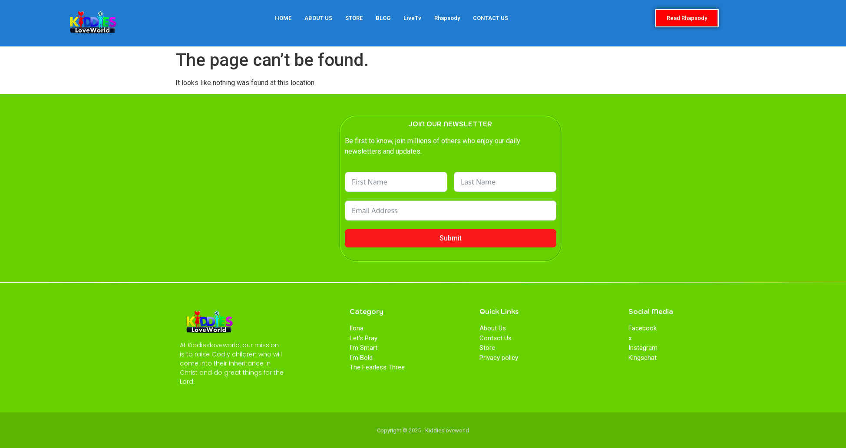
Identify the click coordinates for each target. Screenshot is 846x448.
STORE (354, 18)
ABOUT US (318, 18)
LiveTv (412, 18)
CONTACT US (490, 18)
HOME (283, 18)
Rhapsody (447, 18)
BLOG (383, 18)
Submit (451, 238)
